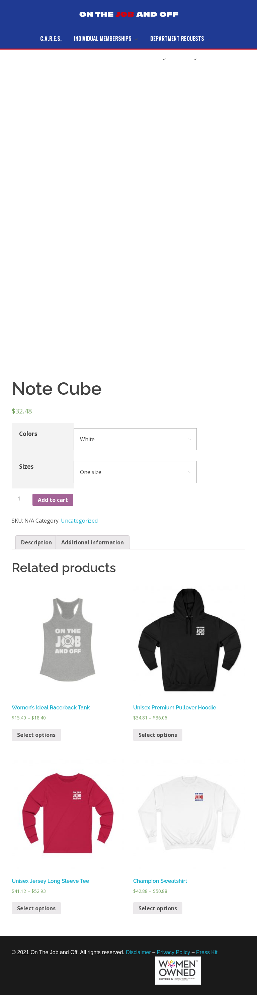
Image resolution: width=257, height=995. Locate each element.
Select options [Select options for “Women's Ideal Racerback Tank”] (36, 735)
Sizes (26, 466)
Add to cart (53, 500)
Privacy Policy (173, 952)
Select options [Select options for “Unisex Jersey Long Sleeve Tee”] (36, 908)
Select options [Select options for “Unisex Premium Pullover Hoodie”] (158, 735)
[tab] (36, 542)
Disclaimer (138, 952)
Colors (28, 434)
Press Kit (207, 952)
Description (36, 542)
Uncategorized (79, 520)
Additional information (92, 542)
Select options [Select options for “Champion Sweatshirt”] (158, 908)
